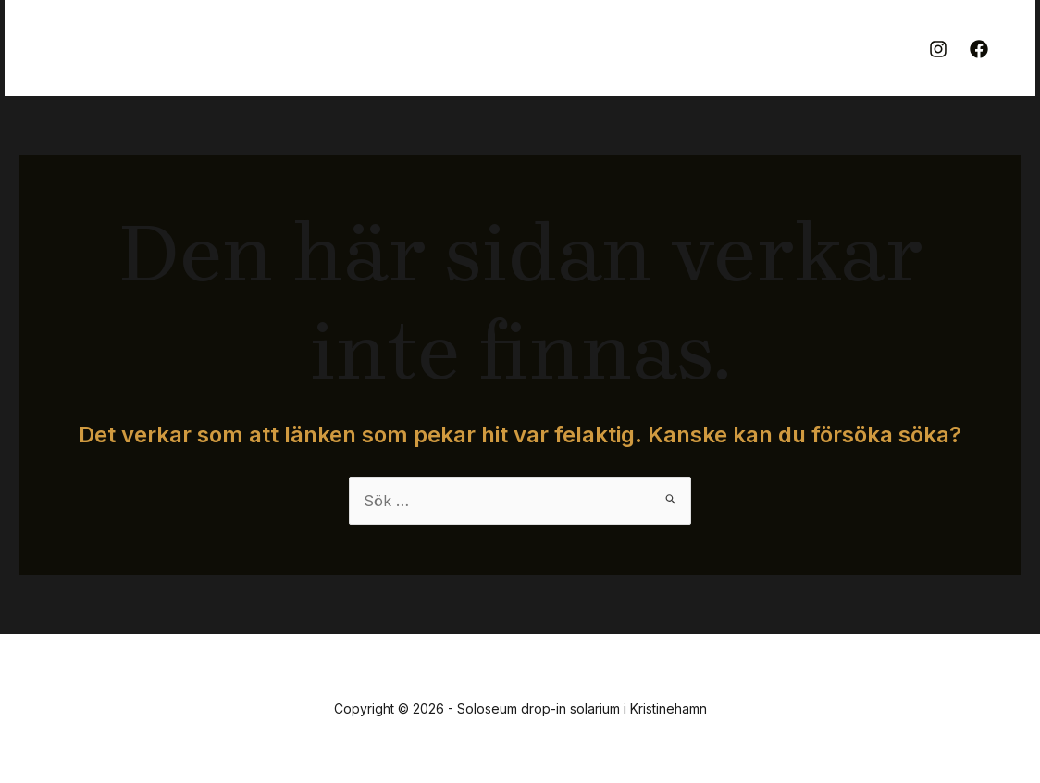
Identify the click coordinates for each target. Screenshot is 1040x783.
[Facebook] (979, 49)
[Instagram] (938, 49)
